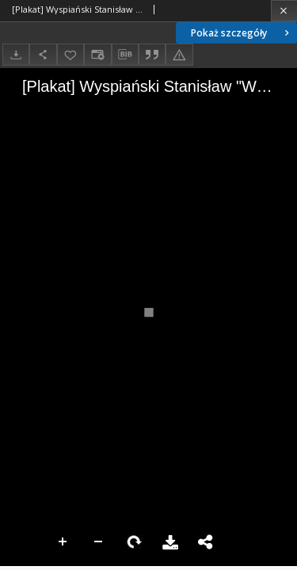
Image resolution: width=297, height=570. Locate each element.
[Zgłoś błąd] (179, 54)
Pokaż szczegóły (241, 33)
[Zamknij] (284, 10)
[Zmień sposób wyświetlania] (97, 54)
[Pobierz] (15, 54)
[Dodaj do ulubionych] (70, 54)
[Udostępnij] (42, 54)
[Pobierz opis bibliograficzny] (125, 55)
